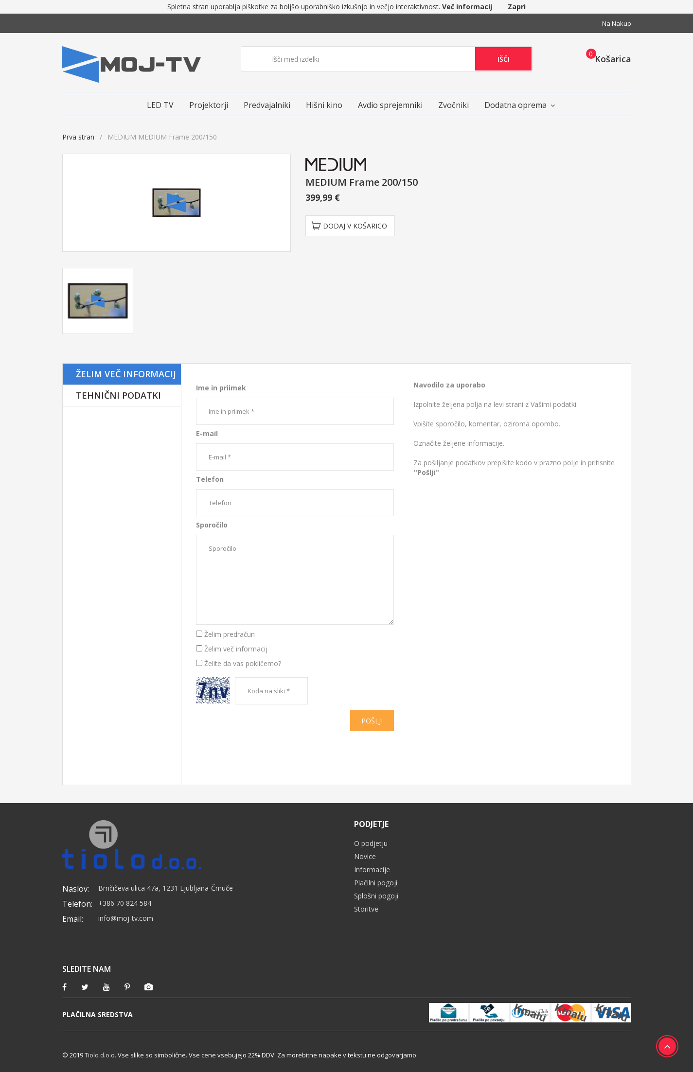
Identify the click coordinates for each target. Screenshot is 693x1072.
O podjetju (371, 843)
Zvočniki (453, 105)
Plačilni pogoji (375, 882)
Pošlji (372, 720)
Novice (365, 856)
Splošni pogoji (376, 895)
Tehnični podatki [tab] (118, 395)
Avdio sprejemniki (390, 105)
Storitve (366, 909)
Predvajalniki (267, 105)
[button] (605, 58)
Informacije (372, 869)
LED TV (160, 105)
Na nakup (616, 23)
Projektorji (208, 105)
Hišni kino (324, 105)
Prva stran (78, 136)
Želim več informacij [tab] (126, 374)
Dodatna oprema (515, 105)
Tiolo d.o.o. (100, 1055)
